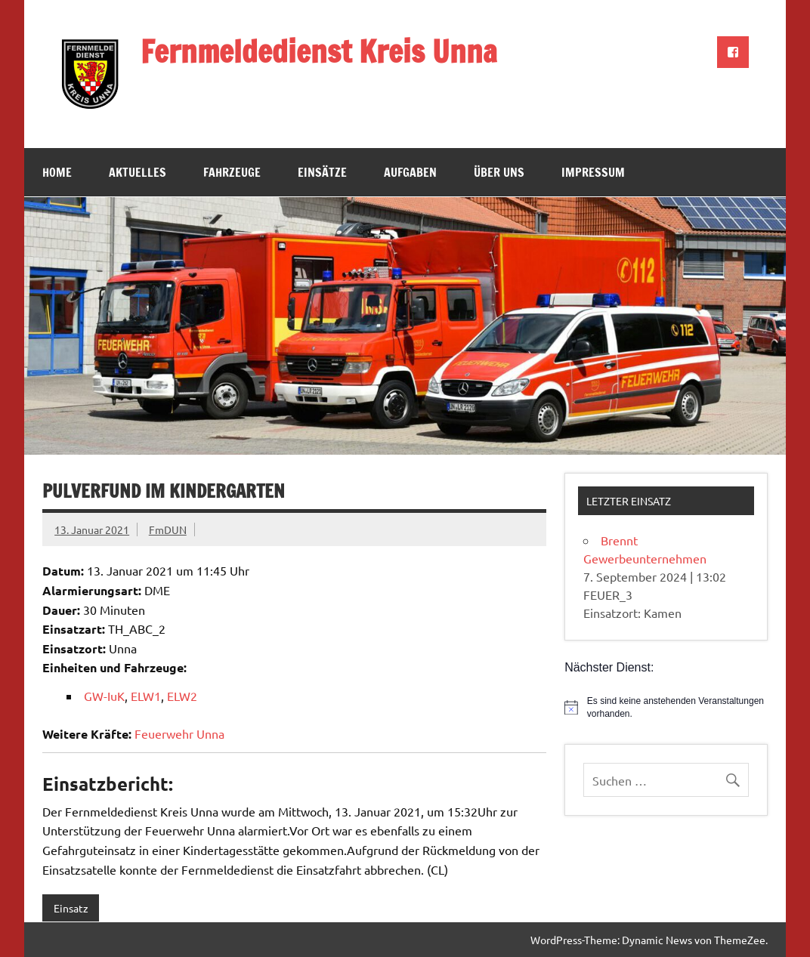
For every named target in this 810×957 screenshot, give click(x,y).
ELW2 (182, 695)
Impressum (593, 172)
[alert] (666, 707)
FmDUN (168, 529)
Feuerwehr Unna (179, 733)
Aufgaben (410, 172)
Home (57, 172)
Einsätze (322, 172)
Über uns (499, 172)
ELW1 (146, 695)
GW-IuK (104, 695)
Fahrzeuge (232, 172)
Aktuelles (137, 172)
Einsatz (71, 908)
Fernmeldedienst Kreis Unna (319, 51)
